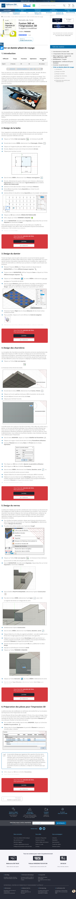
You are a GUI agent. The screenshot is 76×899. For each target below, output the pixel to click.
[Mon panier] (69, 5)
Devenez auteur (56, 846)
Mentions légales (18, 842)
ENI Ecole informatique (28, 875)
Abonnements (55, 842)
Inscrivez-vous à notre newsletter (20, 823)
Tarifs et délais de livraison (42, 842)
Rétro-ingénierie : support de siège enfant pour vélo (62, 56)
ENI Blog (7, 875)
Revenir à (26, 39)
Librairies (54, 838)
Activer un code (39, 844)
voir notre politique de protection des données (21, 824)
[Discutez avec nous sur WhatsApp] (34, 5)
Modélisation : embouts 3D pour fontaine (63, 62)
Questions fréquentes (40, 838)
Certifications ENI (60, 888)
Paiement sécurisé (40, 840)
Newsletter (55, 840)
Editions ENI (9, 5)
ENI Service (8, 888)
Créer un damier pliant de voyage (63, 67)
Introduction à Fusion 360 (61, 51)
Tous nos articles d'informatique (22, 838)
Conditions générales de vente (21, 844)
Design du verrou (60, 78)
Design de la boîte (60, 71)
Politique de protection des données (23, 846)
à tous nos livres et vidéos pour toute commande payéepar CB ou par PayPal (30, 814)
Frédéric (25, 31)
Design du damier (60, 73)
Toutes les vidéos (56, 844)
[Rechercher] (64, 5)
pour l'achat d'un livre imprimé (13, 814)
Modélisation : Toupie (59, 59)
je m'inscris (60, 823)
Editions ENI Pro (26, 888)
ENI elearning (42, 888)
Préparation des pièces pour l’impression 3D (63, 81)
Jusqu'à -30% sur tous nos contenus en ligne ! (38, 1)
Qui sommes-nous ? (19, 840)
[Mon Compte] (73, 5)
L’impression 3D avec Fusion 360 (63, 53)
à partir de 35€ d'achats (46, 814)
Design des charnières (61, 76)
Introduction (59, 69)
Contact (37, 846)
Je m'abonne (24, 245)
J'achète (23, 241)
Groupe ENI (42, 875)
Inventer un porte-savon (14, 800)
